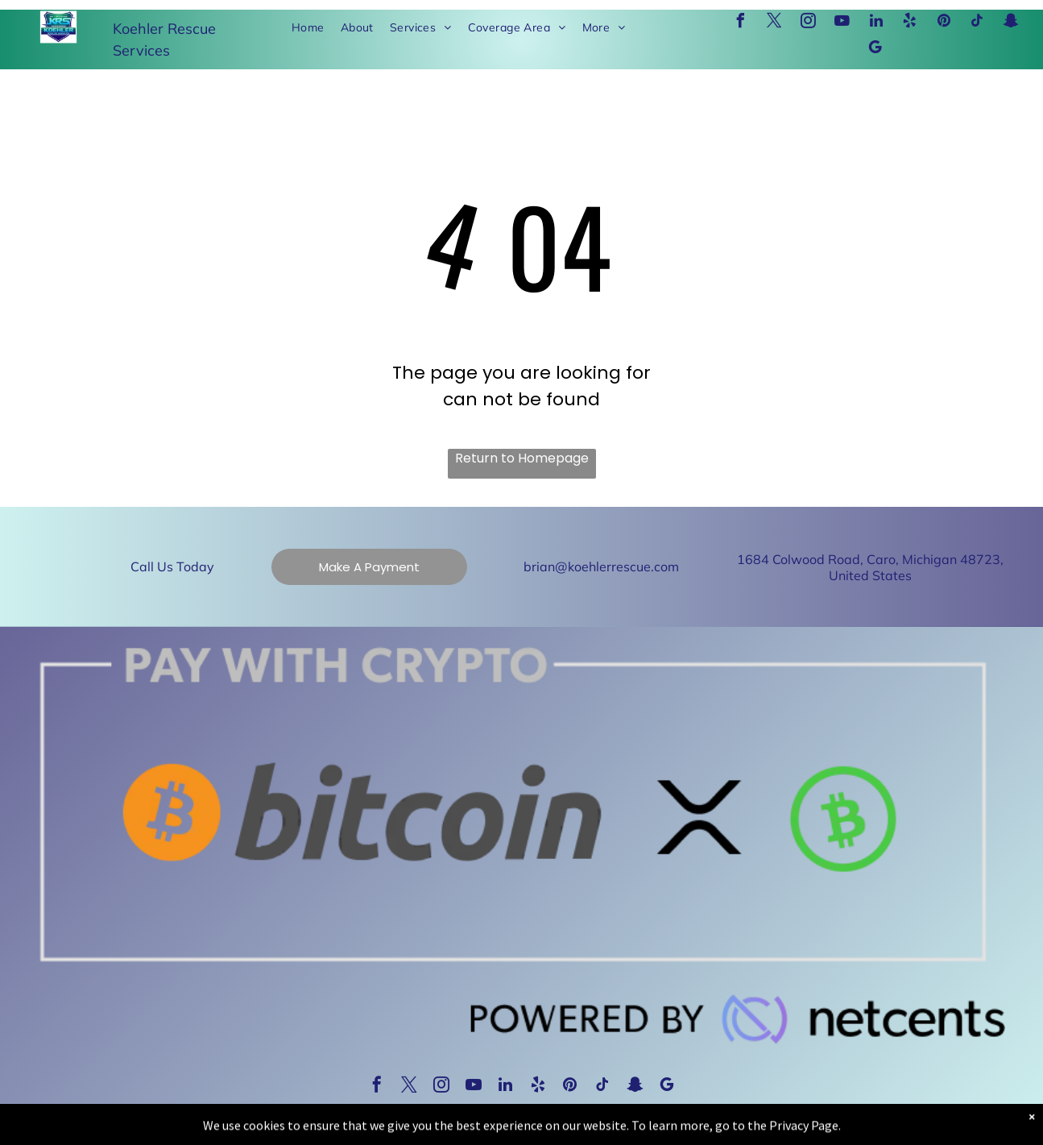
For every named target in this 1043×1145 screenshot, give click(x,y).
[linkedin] (876, 23)
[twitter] (775, 23)
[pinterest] (944, 23)
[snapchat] (1011, 23)
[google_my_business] (875, 49)
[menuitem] (308, 27)
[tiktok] (977, 23)
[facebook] (741, 23)
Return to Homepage (522, 458)
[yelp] (910, 23)
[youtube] (842, 23)
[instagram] (808, 23)
